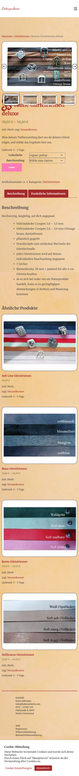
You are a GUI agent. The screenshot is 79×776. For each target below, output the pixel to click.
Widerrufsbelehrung (26, 732)
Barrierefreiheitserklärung (29, 735)
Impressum (21, 729)
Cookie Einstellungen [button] (18, 768)
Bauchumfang (15, 160)
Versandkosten (28, 129)
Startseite (7, 36)
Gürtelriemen (21, 36)
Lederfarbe (15, 155)
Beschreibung (16, 193)
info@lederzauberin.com (28, 704)
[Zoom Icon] (39, 66)
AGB (18, 725)
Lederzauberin (11, 8)
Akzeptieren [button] (43, 768)
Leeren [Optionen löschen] (12, 167)
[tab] (16, 194)
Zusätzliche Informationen (48, 193)
